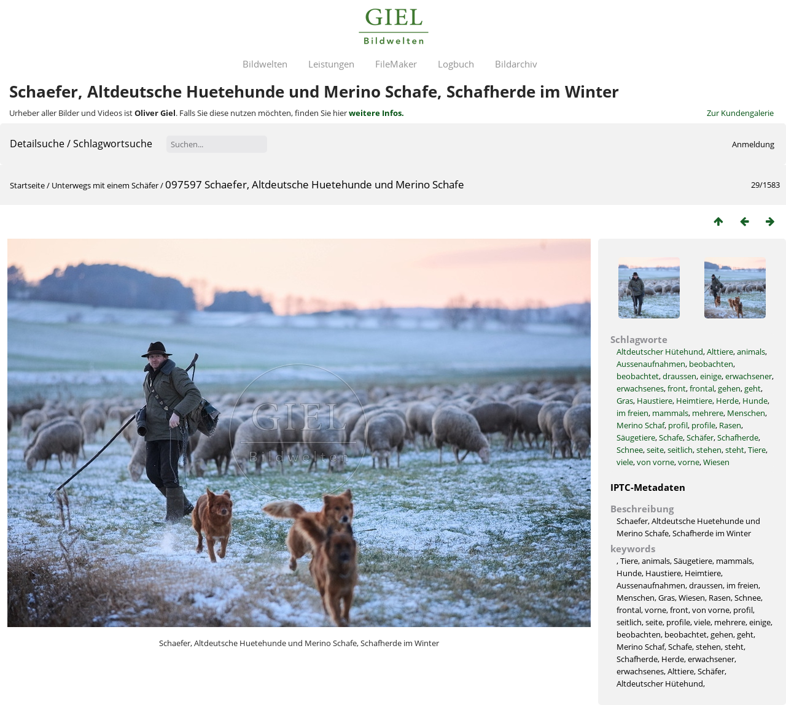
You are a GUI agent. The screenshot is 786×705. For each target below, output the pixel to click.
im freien (632, 412)
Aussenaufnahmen (651, 363)
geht (752, 388)
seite (655, 449)
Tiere (757, 449)
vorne (688, 462)
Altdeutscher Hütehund (660, 351)
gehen (729, 388)
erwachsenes (640, 388)
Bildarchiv (516, 64)
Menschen (746, 412)
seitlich (680, 449)
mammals (670, 412)
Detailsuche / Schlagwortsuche (81, 143)
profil (678, 425)
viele (625, 462)
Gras (625, 400)
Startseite (27, 185)
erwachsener (748, 376)
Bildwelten (265, 64)
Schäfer (700, 437)
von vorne (655, 462)
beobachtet (638, 376)
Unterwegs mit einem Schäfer (105, 185)
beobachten (711, 363)
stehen (709, 449)
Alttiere (720, 351)
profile (703, 425)
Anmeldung (753, 144)
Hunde (755, 400)
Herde (727, 400)
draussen (679, 376)
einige (711, 376)
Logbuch (456, 64)
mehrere (707, 412)
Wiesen (716, 462)
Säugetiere (636, 437)
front (676, 388)
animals (751, 351)
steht (734, 449)
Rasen (730, 425)
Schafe (671, 437)
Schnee (630, 449)
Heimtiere (694, 400)
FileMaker (396, 64)
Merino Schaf (640, 425)
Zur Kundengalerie (740, 112)
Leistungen (331, 64)
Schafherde (737, 437)
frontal (702, 388)
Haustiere (654, 400)
